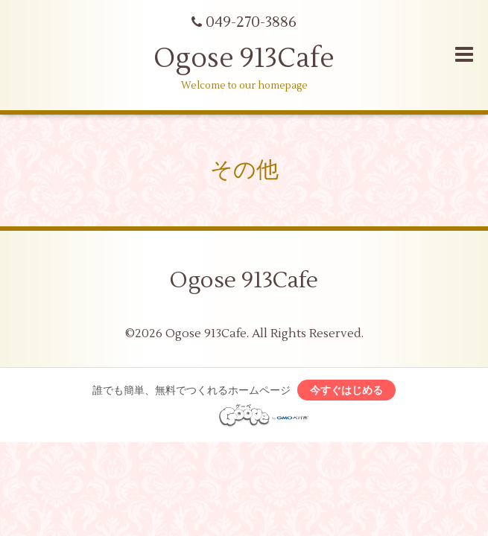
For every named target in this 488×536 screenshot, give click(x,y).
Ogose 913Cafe (244, 59)
